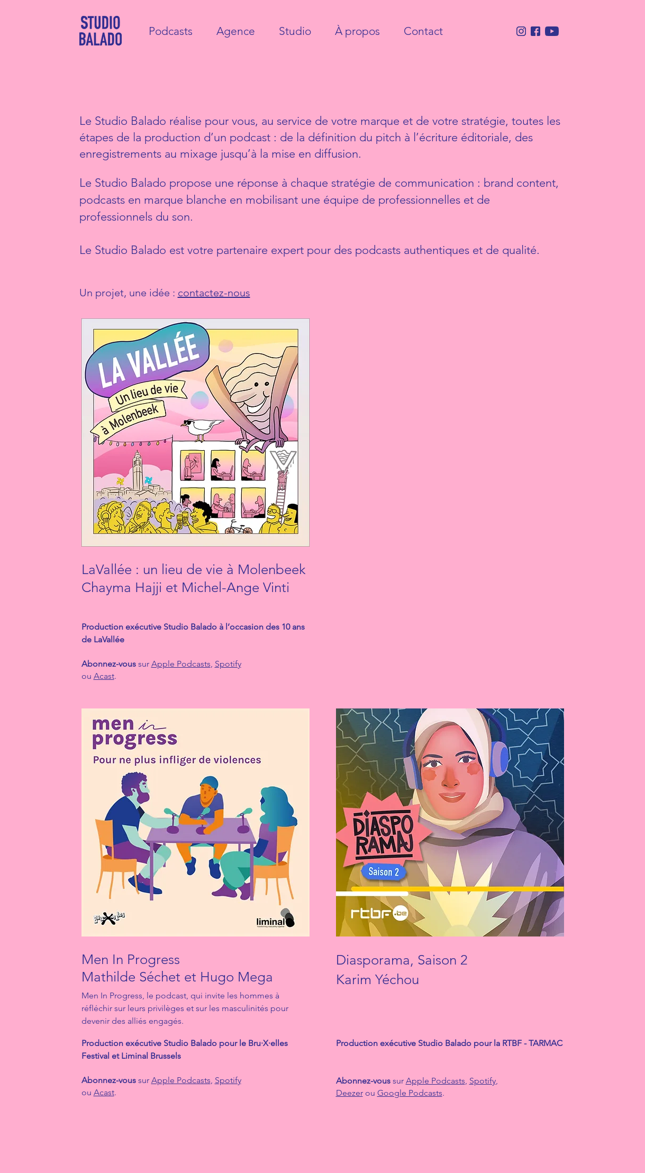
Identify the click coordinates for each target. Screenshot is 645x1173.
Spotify (228, 664)
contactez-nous (214, 292)
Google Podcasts (409, 1093)
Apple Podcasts (181, 664)
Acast (104, 676)
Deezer (349, 1093)
